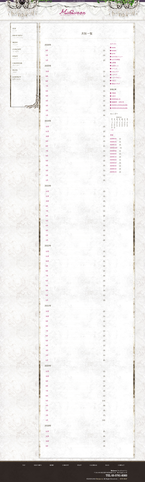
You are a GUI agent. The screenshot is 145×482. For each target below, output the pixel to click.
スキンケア (114, 71)
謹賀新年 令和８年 (117, 102)
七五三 (113, 80)
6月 (47, 91)
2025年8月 (113, 154)
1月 (47, 60)
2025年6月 (113, 160)
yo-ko (112, 53)
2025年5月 (113, 163)
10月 (47, 71)
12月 (47, 126)
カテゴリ (113, 44)
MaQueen (99, 479)
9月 (47, 76)
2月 (47, 55)
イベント (113, 68)
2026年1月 (113, 145)
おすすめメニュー (116, 56)
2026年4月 (113, 139)
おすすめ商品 (115, 59)
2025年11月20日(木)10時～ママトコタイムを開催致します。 (119, 105)
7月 (47, 86)
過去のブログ (115, 84)
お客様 (113, 62)
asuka (113, 47)
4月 (47, 50)
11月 (47, 131)
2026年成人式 (115, 99)
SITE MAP (123, 479)
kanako (113, 50)
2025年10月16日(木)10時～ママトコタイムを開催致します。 (119, 108)
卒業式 (113, 93)
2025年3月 (113, 169)
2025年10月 (114, 148)
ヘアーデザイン (115, 78)
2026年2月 (113, 142)
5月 (47, 96)
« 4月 (112, 130)
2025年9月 (113, 151)
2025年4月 (113, 166)
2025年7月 (113, 157)
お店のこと (114, 65)
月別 (111, 135)
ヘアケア (113, 74)
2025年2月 (113, 172)
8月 (47, 81)
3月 (47, 105)
